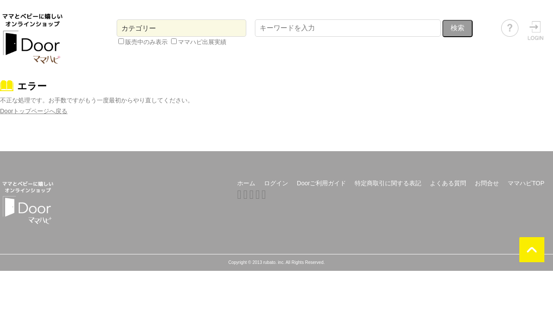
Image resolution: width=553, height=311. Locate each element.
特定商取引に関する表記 (388, 183)
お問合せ (487, 183)
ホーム (246, 183)
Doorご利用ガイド (321, 183)
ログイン (276, 183)
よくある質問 (448, 183)
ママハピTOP (526, 183)
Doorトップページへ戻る (33, 111)
